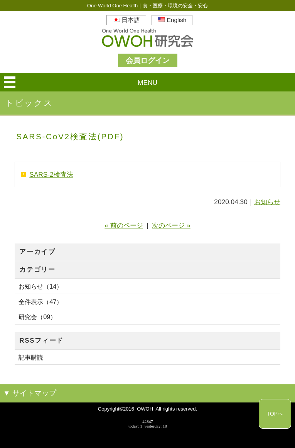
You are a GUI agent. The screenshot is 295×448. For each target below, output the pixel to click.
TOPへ (275, 414)
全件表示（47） (40, 301)
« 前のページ (124, 225)
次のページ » (171, 225)
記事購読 (31, 357)
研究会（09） (37, 316)
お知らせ (267, 202)
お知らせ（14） (40, 286)
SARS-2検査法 (51, 174)
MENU (147, 82)
